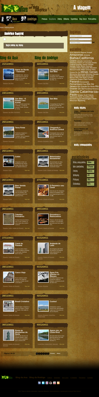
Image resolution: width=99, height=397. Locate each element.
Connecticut (87, 61)
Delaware (73, 63)
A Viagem (73, 377)
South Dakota (88, 95)
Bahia (74, 58)
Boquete (5, 345)
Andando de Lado (55, 244)
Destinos (52, 19)
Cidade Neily (41, 316)
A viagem (81, 9)
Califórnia (86, 58)
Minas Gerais (89, 72)
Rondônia (88, 89)
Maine (79, 68)
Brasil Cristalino (22, 301)
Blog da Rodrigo (37, 377)
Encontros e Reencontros (55, 215)
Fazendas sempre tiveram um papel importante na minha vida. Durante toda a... (83, 124)
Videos (66, 19)
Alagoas (83, 52)
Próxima (52, 353)
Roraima (95, 89)
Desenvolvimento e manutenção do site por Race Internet (65, 391)
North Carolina (88, 77)
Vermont (73, 99)
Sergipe (80, 95)
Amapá (89, 52)
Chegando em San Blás (56, 71)
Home (2, 27)
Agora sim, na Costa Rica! (56, 331)
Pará (85, 79)
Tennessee (74, 97)
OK (93, 42)
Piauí (85, 84)
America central (9, 27)
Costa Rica (52, 315)
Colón (17, 157)
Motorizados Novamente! (55, 157)
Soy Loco (83, 19)
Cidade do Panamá (17, 228)
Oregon (80, 79)
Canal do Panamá (19, 244)
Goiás (78, 66)
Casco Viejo (20, 272)
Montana (89, 74)
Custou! (53, 301)
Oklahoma (73, 79)
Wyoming (81, 101)
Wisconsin (73, 100)
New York (78, 77)
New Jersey (86, 76)
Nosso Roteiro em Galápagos (81, 129)
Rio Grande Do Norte (86, 86)
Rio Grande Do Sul (84, 87)
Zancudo (55, 344)
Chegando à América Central (57, 129)
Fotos (60, 19)
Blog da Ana (21, 377)
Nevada (95, 74)
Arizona (87, 55)
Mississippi (82, 74)
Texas (80, 97)
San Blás (11, 83)
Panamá (5, 83)
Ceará (73, 60)
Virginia (79, 99)
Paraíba (91, 79)
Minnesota (73, 74)
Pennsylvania (84, 82)
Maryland (93, 68)
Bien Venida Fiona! (20, 186)
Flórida (90, 64)
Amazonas (76, 54)
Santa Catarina (81, 91)
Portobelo (17, 112)
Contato (90, 377)
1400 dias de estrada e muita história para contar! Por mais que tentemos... (83, 116)
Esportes (74, 19)
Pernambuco (76, 84)
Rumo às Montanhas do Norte (21, 332)
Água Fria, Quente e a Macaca (54, 274)
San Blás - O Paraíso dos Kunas (20, 100)
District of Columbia (84, 63)
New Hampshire (75, 76)
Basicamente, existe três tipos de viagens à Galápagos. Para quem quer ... (83, 133)
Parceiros (92, 19)
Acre (71, 52)
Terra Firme (20, 128)
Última (58, 353)
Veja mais (27, 83)
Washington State (89, 99)
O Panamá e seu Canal (57, 186)
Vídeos (49, 377)
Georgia (73, 66)
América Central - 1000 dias (24, 9)
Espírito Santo (81, 64)
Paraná (74, 81)
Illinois (83, 66)
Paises (44, 19)
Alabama (76, 52)
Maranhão (85, 68)
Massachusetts (75, 70)
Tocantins (86, 97)
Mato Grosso (86, 70)
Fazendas (77, 121)
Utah (92, 97)
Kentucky (89, 66)
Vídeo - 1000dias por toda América (84, 112)
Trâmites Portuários (19, 215)
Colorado (79, 61)
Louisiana (73, 68)
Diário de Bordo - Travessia (22, 71)
